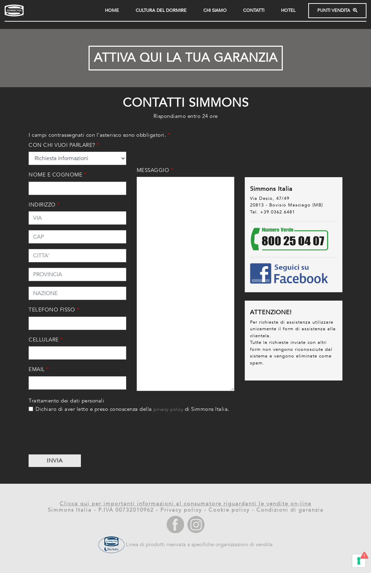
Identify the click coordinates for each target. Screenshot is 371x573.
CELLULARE (46, 339)
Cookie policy (229, 509)
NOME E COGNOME (57, 174)
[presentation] (82, 435)
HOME (112, 10)
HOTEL (288, 10)
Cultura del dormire (161, 10)
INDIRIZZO (44, 204)
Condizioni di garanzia (290, 509)
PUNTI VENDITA (337, 10)
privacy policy (168, 409)
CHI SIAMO (215, 10)
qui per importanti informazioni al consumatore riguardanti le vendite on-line (195, 503)
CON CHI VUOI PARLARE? (64, 145)
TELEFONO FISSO (54, 309)
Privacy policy (181, 509)
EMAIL (39, 369)
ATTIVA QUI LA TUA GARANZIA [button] (186, 58)
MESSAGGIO (155, 170)
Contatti (253, 10)
